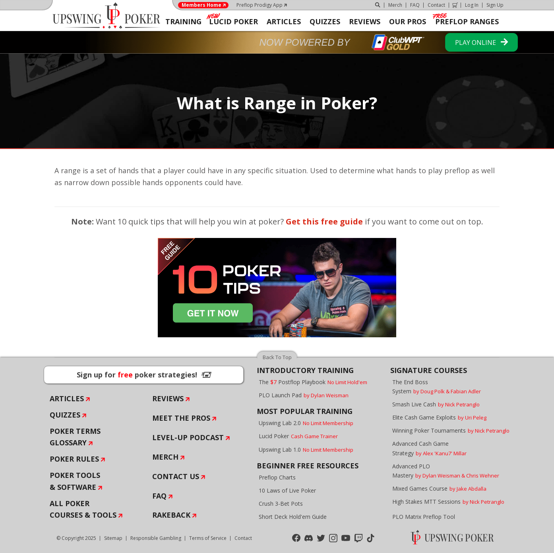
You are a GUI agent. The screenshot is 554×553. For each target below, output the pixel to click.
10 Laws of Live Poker (287, 490)
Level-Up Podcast (188, 437)
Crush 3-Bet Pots (281, 503)
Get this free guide (324, 221)
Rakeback (171, 515)
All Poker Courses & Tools (83, 509)
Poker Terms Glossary (75, 437)
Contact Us (175, 476)
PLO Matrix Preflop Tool (423, 516)
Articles (67, 398)
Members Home (201, 5)
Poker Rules (74, 459)
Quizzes (65, 415)
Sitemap (113, 538)
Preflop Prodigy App (259, 5)
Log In (471, 5)
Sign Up (495, 5)
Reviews (168, 398)
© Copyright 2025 (76, 538)
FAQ (415, 5)
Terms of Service (208, 538)
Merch (395, 5)
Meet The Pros (181, 418)
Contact (436, 5)
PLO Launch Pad (304, 395)
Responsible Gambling (155, 538)
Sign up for (144, 374)
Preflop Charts (277, 477)
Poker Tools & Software (75, 481)
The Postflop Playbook (313, 382)
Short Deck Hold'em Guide (293, 516)
